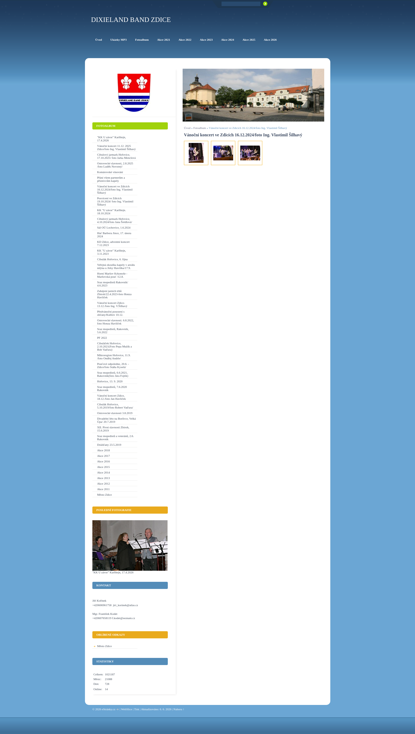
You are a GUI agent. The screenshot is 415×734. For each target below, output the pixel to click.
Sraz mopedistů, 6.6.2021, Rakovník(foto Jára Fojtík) (112, 374)
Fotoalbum (199, 127)
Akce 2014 (103, 472)
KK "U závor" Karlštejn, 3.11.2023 (111, 252)
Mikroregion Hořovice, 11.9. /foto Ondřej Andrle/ (113, 357)
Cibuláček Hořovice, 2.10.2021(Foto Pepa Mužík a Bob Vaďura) (114, 346)
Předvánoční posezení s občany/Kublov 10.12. (110, 313)
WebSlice (126, 709)
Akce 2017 (103, 455)
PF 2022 (102, 337)
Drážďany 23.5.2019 (109, 444)
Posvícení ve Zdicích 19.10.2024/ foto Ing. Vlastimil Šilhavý (115, 201)
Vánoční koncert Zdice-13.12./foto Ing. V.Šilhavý (112, 304)
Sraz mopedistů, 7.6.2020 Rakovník (112, 388)
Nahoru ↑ (178, 709)
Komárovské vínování (110, 172)
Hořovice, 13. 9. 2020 (110, 381)
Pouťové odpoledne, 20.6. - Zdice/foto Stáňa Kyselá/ (113, 365)
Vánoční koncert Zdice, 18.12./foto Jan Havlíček (111, 397)
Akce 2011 (103, 489)
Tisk (136, 709)
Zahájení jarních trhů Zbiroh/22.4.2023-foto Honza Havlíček (114, 294)
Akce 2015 (103, 466)
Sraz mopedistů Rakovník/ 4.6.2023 (112, 284)
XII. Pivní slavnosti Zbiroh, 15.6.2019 (113, 429)
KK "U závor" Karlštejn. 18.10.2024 (111, 211)
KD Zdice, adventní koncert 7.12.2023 (113, 243)
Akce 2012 (103, 483)
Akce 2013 (103, 478)
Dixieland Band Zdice (131, 20)
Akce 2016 (103, 461)
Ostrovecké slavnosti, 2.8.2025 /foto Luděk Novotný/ (115, 165)
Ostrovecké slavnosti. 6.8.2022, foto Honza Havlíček (115, 322)
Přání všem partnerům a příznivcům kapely (111, 179)
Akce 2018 (103, 450)
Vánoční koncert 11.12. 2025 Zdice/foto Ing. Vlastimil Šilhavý (116, 147)
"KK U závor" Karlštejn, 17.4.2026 (111, 139)
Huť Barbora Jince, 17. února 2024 (114, 234)
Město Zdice (104, 494)
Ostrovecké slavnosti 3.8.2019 (114, 413)
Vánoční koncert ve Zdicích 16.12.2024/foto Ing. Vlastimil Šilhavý (115, 189)
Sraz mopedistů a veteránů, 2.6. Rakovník (115, 437)
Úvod (187, 127)
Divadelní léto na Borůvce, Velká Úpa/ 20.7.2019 (116, 420)
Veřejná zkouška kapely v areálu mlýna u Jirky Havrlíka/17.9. (116, 266)
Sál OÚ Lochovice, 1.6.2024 (113, 227)
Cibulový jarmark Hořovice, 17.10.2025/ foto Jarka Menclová (116, 156)
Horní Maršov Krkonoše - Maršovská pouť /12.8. (112, 275)
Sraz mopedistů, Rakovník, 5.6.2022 (113, 330)
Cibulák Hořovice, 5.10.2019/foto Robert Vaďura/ (115, 406)
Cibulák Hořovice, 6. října (112, 259)
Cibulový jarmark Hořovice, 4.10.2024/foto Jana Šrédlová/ (114, 220)
